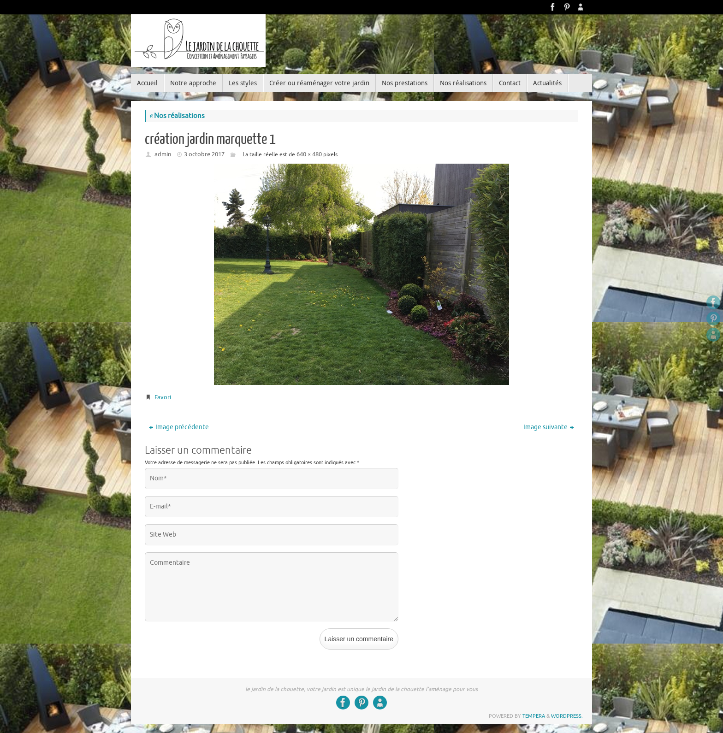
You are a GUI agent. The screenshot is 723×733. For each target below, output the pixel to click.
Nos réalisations (177, 116)
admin (162, 154)
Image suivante (548, 427)
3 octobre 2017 (204, 154)
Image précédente (179, 427)
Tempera (533, 716)
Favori (162, 397)
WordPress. (567, 716)
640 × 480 (309, 154)
